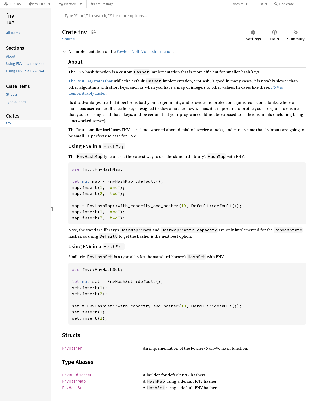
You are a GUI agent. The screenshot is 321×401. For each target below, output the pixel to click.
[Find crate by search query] (299, 4)
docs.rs (238, 4)
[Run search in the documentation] (184, 16)
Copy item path (93, 32)
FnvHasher (72, 348)
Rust (259, 4)
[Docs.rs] (12, 4)
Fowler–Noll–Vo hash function (145, 51)
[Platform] (70, 4)
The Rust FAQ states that (90, 81)
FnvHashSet (73, 387)
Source (68, 39)
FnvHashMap (74, 381)
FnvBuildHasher (76, 375)
